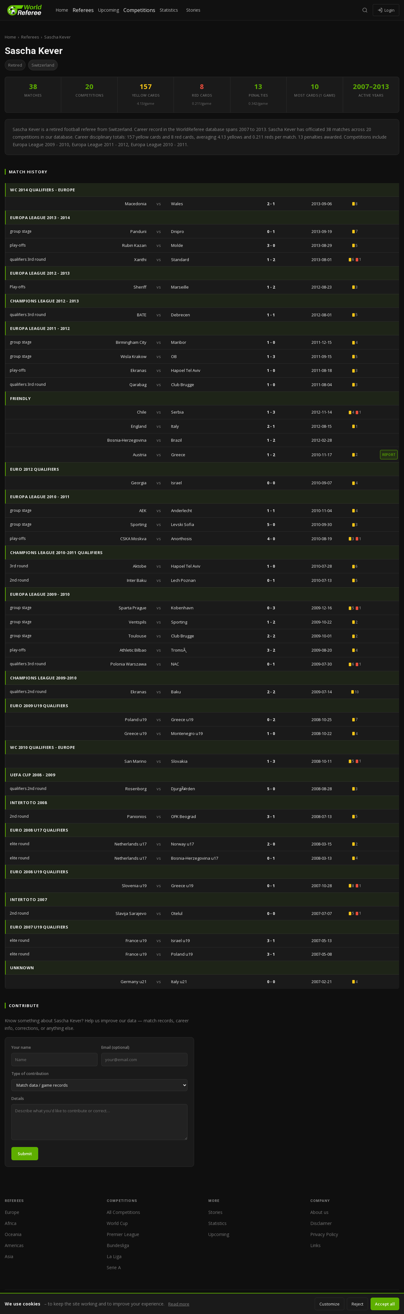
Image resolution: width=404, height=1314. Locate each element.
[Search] (364, 10)
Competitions (139, 10)
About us (319, 1212)
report (389, 454)
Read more (178, 1304)
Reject (357, 1304)
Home (62, 10)
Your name (21, 1047)
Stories (193, 10)
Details (17, 1098)
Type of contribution (30, 1073)
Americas (14, 1245)
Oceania (13, 1234)
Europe (12, 1212)
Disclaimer (321, 1223)
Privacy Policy (324, 1234)
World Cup (117, 1223)
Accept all (385, 1304)
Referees (83, 10)
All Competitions (123, 1212)
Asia (9, 1256)
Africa (10, 1223)
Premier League (123, 1234)
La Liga (114, 1256)
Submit (25, 1153)
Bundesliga (118, 1245)
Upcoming (108, 10)
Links (315, 1245)
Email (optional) (115, 1047)
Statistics (169, 10)
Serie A (114, 1267)
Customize (329, 1304)
